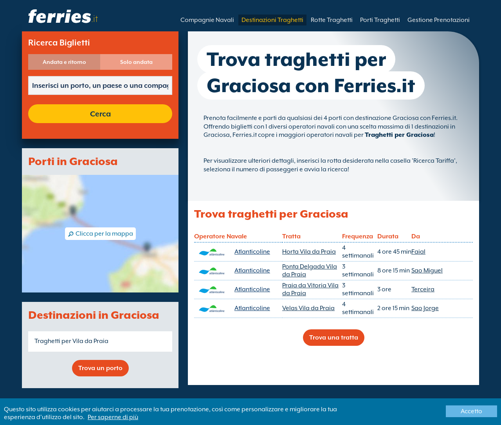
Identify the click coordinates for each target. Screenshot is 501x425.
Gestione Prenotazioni (438, 20)
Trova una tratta (333, 337)
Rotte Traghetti (332, 20)
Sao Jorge (425, 308)
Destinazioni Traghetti (272, 20)
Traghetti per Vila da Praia (71, 341)
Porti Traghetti (380, 20)
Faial (418, 251)
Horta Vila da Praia (309, 251)
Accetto (471, 411)
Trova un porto (100, 368)
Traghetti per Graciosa (399, 134)
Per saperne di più (113, 417)
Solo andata (136, 62)
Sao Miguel (427, 270)
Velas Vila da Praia (308, 308)
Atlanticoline (252, 251)
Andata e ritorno (64, 62)
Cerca (100, 113)
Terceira (422, 289)
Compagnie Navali (207, 20)
